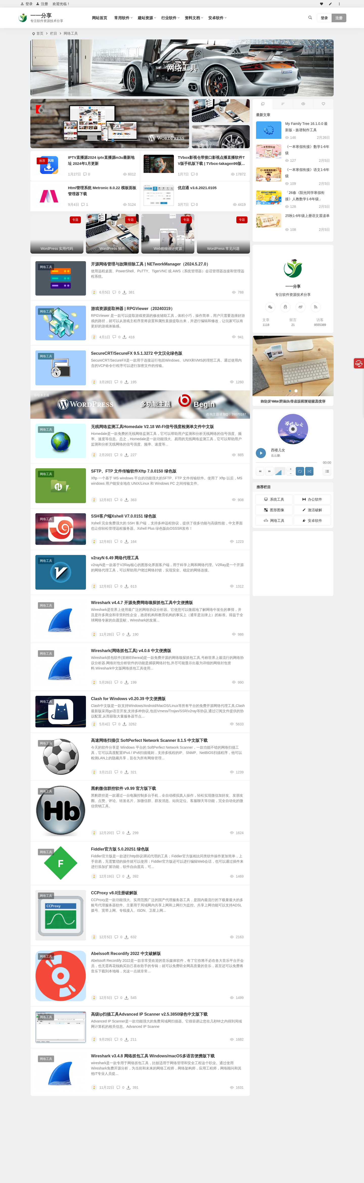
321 (130, 772)
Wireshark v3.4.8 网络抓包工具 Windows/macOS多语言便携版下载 (153, 1056)
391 (133, 1087)
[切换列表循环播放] (300, 471)
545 (130, 998)
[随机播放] (309, 471)
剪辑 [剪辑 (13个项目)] (295, 571)
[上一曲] (260, 471)
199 (130, 682)
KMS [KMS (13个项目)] (281, 571)
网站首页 (99, 18)
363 (130, 500)
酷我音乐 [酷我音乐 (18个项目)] (290, 556)
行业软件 (168, 18)
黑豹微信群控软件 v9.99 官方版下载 (123, 788)
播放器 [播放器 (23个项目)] (314, 555)
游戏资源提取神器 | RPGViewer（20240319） (133, 308)
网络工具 (71, 33)
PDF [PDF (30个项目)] (281, 546)
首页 (39, 33)
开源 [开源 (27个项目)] (308, 549)
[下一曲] (269, 471)
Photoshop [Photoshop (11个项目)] (289, 586)
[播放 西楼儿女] (261, 453)
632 (130, 937)
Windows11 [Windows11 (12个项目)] (303, 584)
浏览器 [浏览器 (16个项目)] (313, 565)
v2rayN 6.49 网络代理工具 (115, 558)
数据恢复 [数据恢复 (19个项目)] (273, 566)
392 (133, 876)
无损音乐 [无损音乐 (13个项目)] (306, 577)
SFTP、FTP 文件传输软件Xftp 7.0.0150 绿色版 (133, 471)
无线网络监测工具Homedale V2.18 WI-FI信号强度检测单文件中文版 (152, 427)
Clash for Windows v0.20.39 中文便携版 (128, 699)
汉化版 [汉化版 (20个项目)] (298, 567)
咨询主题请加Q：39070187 (226, 414)
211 (130, 1039)
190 (133, 634)
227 (130, 455)
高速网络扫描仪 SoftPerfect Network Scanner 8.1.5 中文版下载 (149, 740)
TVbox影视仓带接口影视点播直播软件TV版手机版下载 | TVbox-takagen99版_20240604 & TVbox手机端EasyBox (211, 163)
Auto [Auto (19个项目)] (270, 562)
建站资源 (145, 18)
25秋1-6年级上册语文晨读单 (307, 216)
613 (130, 586)
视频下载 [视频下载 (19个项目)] (277, 557)
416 (128, 337)
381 (128, 292)
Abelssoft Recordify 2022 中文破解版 (126, 953)
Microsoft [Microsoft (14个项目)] (278, 579)
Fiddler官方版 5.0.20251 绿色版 (120, 849)
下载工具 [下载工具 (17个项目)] (304, 559)
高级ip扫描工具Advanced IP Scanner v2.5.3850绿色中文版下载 (149, 1014)
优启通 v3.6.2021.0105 (197, 188)
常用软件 (121, 18)
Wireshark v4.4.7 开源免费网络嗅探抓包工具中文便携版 (142, 602)
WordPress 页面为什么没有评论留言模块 (293, 401)
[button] (107, 140)
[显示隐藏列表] (327, 471)
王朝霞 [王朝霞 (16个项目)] (314, 572)
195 (130, 382)
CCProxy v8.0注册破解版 (114, 893)
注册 (42, 4)
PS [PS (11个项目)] (288, 582)
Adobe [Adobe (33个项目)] (275, 550)
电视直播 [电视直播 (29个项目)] (295, 545)
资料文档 (192, 18)
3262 (129, 724)
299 (133, 833)
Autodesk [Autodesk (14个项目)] (274, 575)
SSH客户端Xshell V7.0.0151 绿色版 (123, 516)
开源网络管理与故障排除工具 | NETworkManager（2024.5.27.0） (150, 264)
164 (130, 542)
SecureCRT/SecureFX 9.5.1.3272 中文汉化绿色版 (136, 353)
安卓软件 (215, 18)
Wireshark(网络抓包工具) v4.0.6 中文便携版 (131, 651)
